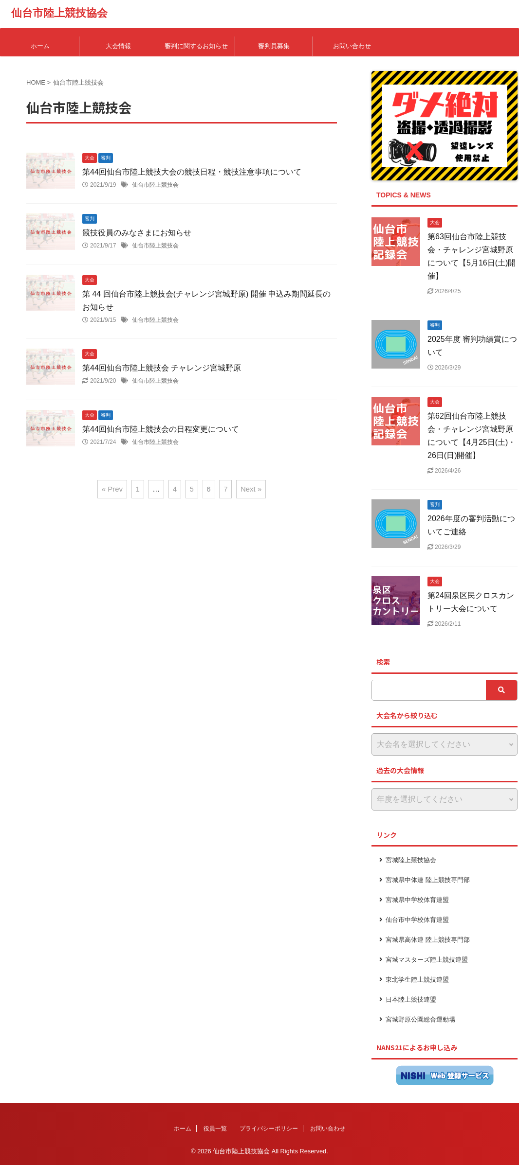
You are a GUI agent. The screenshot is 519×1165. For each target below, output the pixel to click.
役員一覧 (215, 1128)
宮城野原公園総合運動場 (420, 1019)
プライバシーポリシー (269, 1128)
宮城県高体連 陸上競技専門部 (428, 939)
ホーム (40, 46)
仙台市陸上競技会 (155, 184)
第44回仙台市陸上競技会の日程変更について (160, 429)
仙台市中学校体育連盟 (417, 919)
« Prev (112, 489)
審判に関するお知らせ (196, 46)
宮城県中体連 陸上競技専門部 (428, 879)
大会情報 (118, 46)
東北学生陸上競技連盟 (417, 979)
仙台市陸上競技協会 (59, 13)
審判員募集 (274, 46)
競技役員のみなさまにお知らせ (136, 233)
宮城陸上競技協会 (411, 860)
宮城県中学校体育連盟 (417, 899)
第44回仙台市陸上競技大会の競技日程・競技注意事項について (191, 172)
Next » (251, 489)
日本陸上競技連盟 (411, 999)
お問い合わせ (352, 46)
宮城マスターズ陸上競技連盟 (427, 959)
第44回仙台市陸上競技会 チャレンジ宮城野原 (161, 368)
